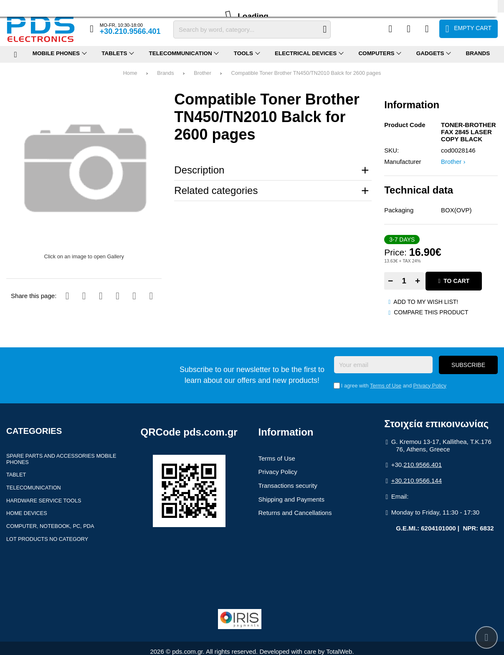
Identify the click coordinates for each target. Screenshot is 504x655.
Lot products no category (47, 539)
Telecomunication (33, 487)
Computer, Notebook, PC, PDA (50, 526)
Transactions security (287, 485)
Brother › (453, 161)
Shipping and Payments (291, 499)
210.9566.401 (422, 464)
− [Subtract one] (390, 280)
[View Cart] (468, 29)
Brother (202, 73)
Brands (165, 73)
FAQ (33, 6)
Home (130, 73)
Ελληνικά (458, 6)
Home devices (26, 513)
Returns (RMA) (62, 6)
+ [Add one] (417, 280)
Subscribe (468, 365)
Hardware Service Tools (43, 500)
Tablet (16, 474)
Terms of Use (385, 385)
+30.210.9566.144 (416, 480)
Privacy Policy (429, 385)
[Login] (427, 29)
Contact (95, 6)
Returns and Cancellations (295, 512)
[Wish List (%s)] (409, 29)
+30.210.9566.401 (130, 31)
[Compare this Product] (391, 29)
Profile (13, 6)
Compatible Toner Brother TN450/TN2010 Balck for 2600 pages (306, 73)
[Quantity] (404, 281)
